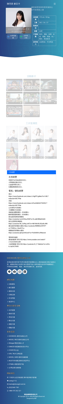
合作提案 (12, 310)
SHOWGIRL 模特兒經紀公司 (18, 336)
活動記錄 (12, 295)
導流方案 (12, 317)
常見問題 (12, 298)
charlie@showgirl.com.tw (17, 384)
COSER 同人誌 (14, 350)
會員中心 (12, 302)
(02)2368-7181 (14, 387)
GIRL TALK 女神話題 (15, 354)
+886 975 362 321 (15, 391)
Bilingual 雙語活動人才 (16, 343)
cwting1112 (13, 381)
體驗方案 (12, 328)
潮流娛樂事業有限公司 (30, 394)
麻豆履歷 (12, 288)
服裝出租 (12, 291)
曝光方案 (12, 321)
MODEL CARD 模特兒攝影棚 (18, 357)
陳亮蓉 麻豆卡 (13, 3)
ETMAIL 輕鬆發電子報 (16, 364)
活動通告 (12, 284)
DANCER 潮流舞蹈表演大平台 (19, 347)
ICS (35, 398)
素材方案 (12, 314)
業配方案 (12, 324)
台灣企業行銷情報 (15, 368)
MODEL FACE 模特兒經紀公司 (19, 340)
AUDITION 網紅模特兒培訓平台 (19, 361)
